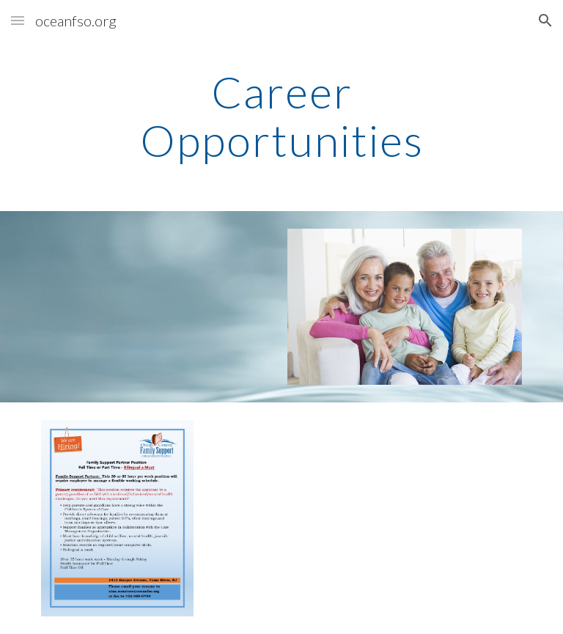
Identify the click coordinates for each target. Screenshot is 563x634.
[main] (281, 116)
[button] (17, 20)
